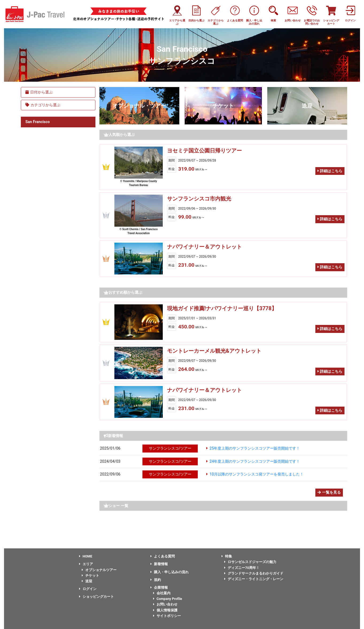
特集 (227, 556)
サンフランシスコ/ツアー (170, 448)
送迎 (307, 106)
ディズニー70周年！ (242, 568)
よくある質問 (162, 556)
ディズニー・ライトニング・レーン (253, 579)
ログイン (87, 589)
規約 (155, 580)
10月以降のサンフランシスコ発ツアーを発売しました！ (257, 474)
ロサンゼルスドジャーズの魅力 (250, 562)
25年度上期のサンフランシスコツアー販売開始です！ (255, 448)
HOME (85, 556)
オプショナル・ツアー (139, 106)
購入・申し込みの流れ (169, 572)
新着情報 (159, 564)
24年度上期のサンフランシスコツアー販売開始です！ (255, 461)
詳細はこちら (329, 171)
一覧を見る (329, 492)
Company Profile (167, 599)
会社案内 (162, 593)
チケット (223, 106)
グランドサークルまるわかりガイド (253, 573)
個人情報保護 (165, 610)
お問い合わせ (165, 604)
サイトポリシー (167, 616)
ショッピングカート (96, 597)
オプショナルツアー (99, 570)
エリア (86, 564)
